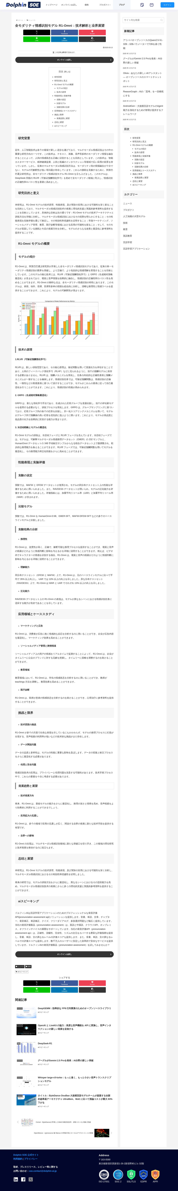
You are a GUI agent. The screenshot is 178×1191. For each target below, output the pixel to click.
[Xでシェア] (23, 32)
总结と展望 (59, 119)
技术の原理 (61, 87)
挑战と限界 (59, 111)
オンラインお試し (64, 53)
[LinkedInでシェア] (89, 32)
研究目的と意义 (60, 75)
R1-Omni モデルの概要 (64, 79)
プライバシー (30, 1151)
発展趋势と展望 (63, 115)
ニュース (20, 964)
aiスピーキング (60, 123)
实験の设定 (61, 95)
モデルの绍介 (62, 83)
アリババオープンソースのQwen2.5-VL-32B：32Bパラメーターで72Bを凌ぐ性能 (143, 44)
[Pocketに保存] (56, 32)
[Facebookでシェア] (39, 32)
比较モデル (61, 98)
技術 (28, 964)
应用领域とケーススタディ (65, 107)
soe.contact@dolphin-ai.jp (43, 1163)
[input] (143, 20)
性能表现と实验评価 (62, 91)
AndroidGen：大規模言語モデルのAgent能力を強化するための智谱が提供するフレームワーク (143, 110)
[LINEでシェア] (73, 32)
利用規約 (17, 1151)
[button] (106, 32)
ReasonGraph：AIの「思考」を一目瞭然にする (143, 93)
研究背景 (58, 71)
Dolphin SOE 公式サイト (26, 1147)
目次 (61, 65)
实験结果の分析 (63, 103)
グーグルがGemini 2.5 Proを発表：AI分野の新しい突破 (142, 60)
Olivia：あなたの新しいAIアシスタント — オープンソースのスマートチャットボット (142, 77)
